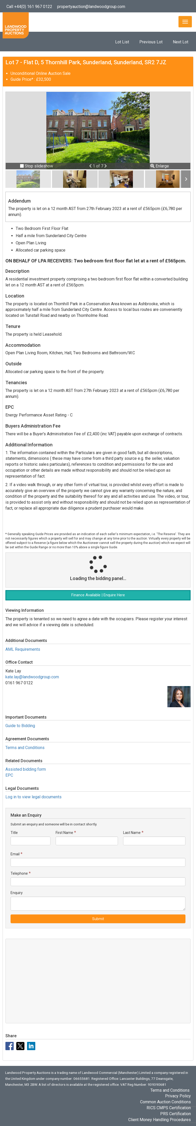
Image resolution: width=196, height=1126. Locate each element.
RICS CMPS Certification (169, 1107)
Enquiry (17, 893)
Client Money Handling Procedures (159, 1119)
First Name (64, 833)
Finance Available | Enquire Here (98, 595)
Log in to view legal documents (33, 796)
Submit (98, 919)
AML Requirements (22, 649)
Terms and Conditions (25, 747)
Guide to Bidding (20, 725)
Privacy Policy (178, 1095)
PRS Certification (175, 1113)
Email (15, 854)
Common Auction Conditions (165, 1101)
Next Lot (180, 41)
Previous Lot (151, 41)
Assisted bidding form (25, 769)
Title (14, 833)
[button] (91, 166)
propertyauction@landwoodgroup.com (91, 6)
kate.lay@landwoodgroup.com (32, 676)
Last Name (132, 833)
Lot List (122, 41)
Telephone (19, 873)
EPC (9, 775)
